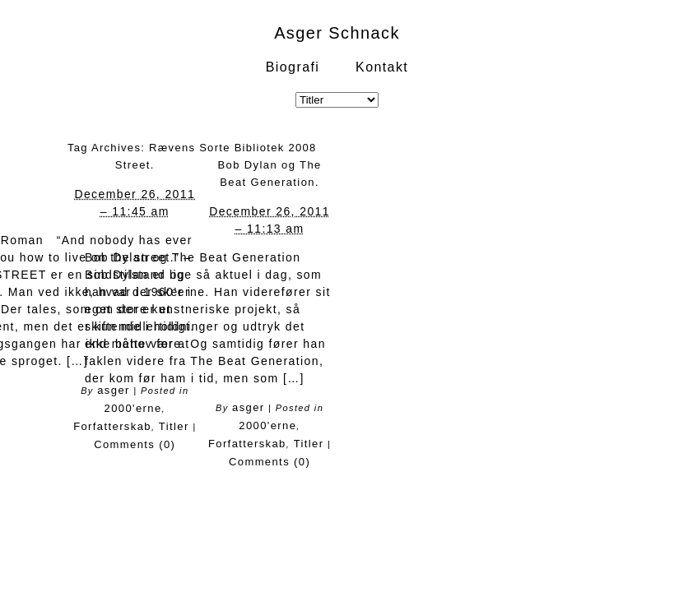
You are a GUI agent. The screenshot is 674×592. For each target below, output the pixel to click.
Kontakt (382, 67)
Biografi (292, 67)
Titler (174, 426)
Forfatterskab (112, 426)
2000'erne (133, 408)
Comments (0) (134, 444)
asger (248, 407)
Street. (135, 165)
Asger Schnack (337, 33)
